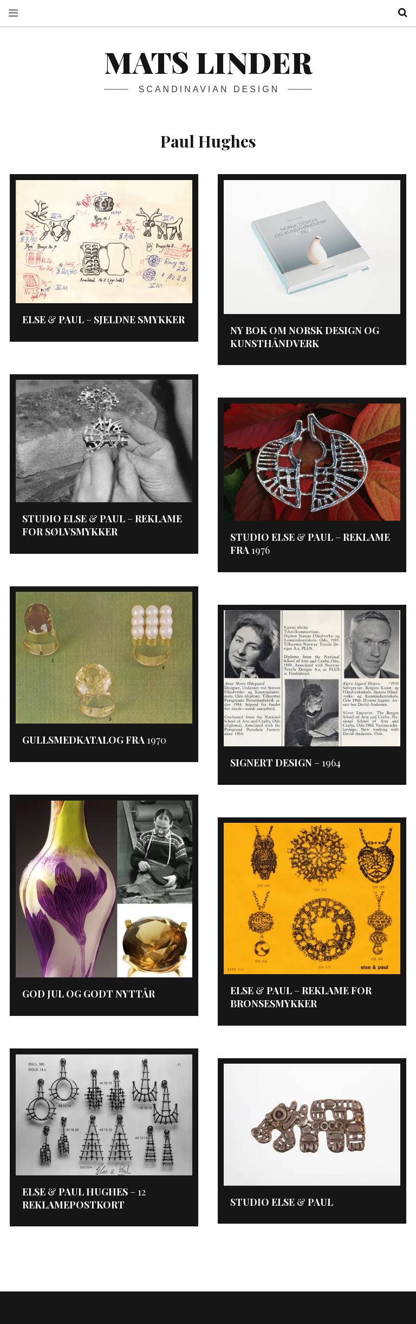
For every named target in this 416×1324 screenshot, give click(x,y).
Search (399, 12)
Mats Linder (208, 61)
